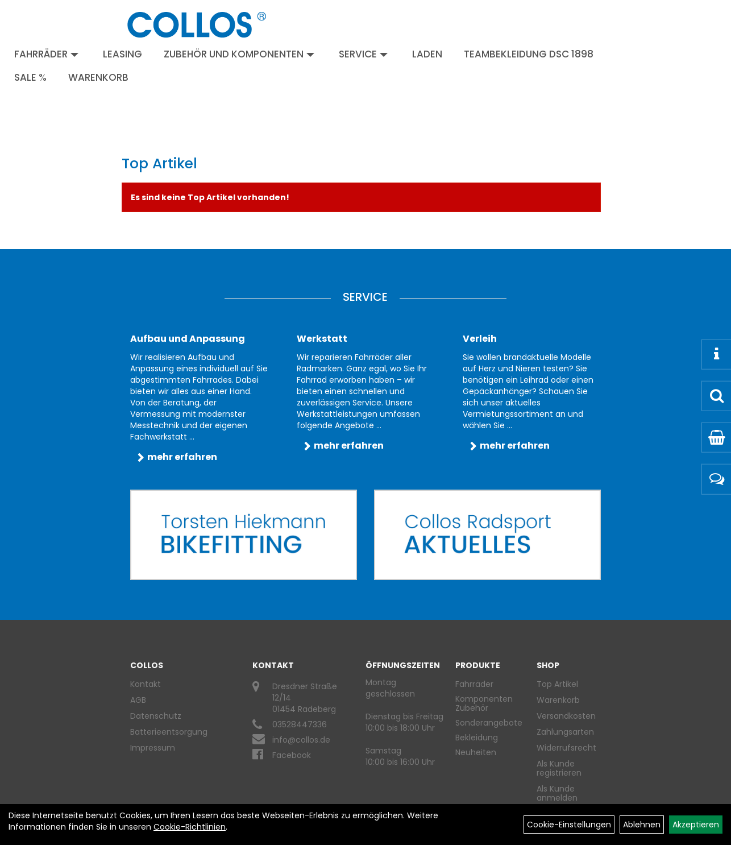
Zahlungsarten (564, 732)
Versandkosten (564, 716)
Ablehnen (642, 824)
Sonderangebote (488, 722)
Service (363, 54)
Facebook (291, 755)
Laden (427, 54)
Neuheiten (475, 752)
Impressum (152, 747)
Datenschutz (155, 716)
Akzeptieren (695, 824)
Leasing (122, 54)
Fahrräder (46, 54)
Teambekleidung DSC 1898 (528, 54)
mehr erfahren (182, 456)
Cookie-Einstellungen (569, 824)
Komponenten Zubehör (484, 703)
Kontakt (145, 684)
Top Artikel (557, 684)
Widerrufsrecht (564, 747)
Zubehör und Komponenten (239, 54)
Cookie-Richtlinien (189, 826)
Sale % (30, 77)
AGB (138, 700)
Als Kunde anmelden (557, 793)
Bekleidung (476, 737)
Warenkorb (98, 77)
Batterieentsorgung (168, 732)
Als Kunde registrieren (559, 768)
